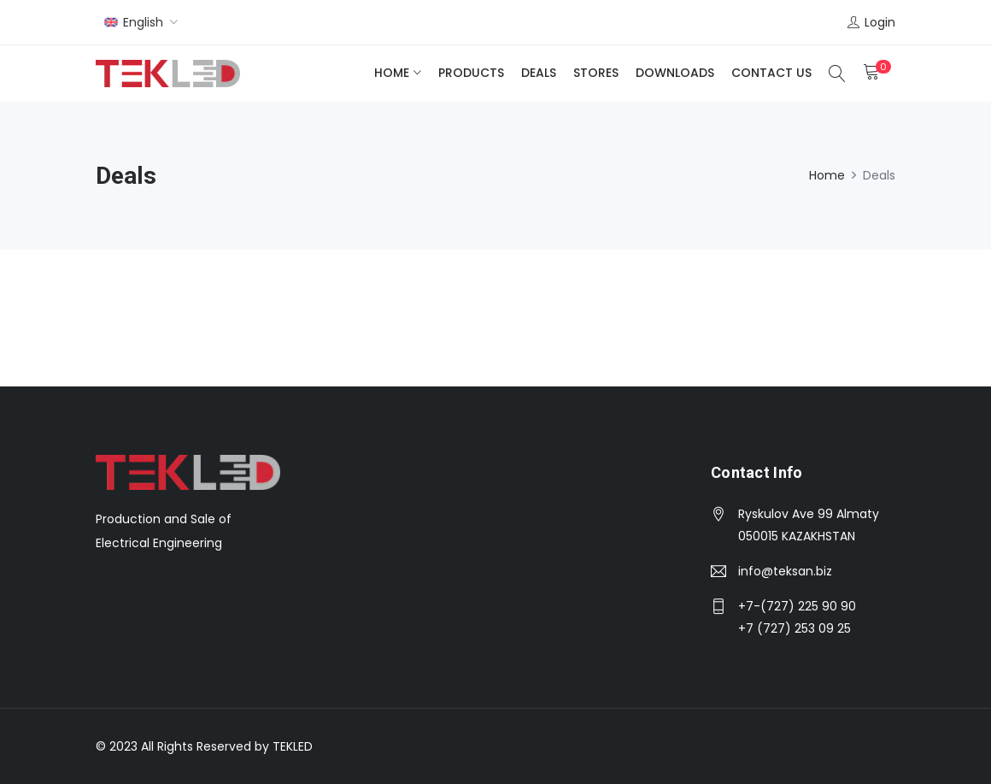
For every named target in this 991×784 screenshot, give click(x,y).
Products (471, 72)
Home (391, 72)
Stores (596, 72)
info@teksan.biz (785, 571)
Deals (538, 72)
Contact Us (771, 72)
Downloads (675, 72)
